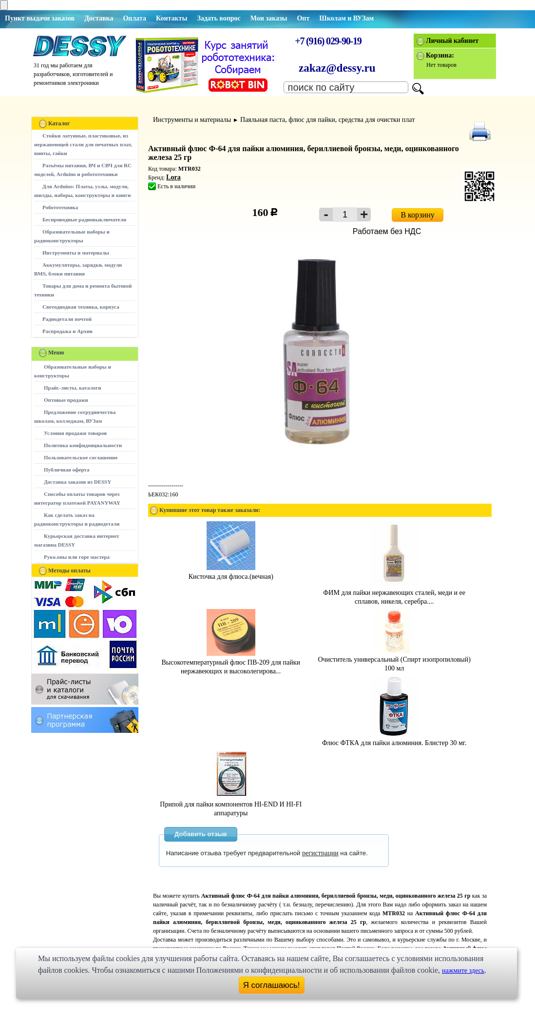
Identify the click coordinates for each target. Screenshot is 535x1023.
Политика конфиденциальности (83, 445)
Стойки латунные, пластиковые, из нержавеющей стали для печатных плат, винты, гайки (83, 144)
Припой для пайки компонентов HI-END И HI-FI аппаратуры (231, 804)
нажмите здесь (463, 970)
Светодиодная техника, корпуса (80, 307)
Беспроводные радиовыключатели (84, 219)
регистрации (320, 853)
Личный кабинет (452, 40)
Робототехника (60, 207)
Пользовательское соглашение (80, 457)
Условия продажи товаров (75, 433)
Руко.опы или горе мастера (77, 557)
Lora (173, 177)
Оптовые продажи (66, 400)
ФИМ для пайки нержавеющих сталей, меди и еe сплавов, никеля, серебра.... (394, 592)
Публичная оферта (66, 469)
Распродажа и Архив (67, 331)
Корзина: (440, 55)
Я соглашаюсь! (271, 985)
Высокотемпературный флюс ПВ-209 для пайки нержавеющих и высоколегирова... (230, 662)
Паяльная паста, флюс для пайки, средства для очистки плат (327, 119)
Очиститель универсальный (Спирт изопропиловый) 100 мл (394, 659)
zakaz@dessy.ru (337, 68)
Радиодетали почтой (67, 319)
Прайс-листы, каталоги (72, 388)
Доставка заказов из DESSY (77, 482)
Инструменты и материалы (75, 253)
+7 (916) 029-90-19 (328, 41)
